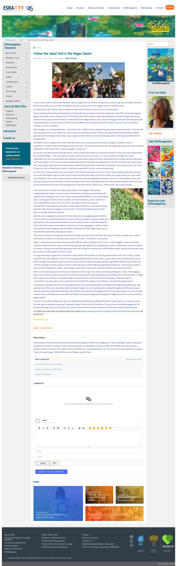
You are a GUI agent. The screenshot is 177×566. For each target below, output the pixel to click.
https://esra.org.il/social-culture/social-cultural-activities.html (109, 311)
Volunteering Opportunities (15, 542)
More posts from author (134, 359)
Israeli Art (123, 494)
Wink (110, 428)
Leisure (9, 86)
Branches (10, 114)
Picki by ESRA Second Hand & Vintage (57, 544)
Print (39, 47)
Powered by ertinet (64, 558)
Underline (47, 428)
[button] (140, 541)
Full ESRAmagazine (161, 83)
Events (9, 121)
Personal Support (11, 545)
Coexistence (42, 512)
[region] (88, 26)
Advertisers (9, 131)
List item (72, 428)
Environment (11, 67)
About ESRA (9, 534)
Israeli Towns (94, 492)
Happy (90, 428)
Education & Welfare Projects (54, 537)
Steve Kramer (71, 58)
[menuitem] (70, 8)
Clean (83, 428)
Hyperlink (54, 428)
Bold (39, 428)
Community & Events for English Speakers (17, 538)
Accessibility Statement (32, 558)
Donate (85, 534)
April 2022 (37, 58)
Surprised (98, 428)
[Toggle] (27, 52)
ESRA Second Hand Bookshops (54, 547)
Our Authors (155, 133)
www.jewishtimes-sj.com (98, 349)
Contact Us (87, 541)
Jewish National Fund (117, 122)
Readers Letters (13, 101)
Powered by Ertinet (166, 563)
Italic (43, 428)
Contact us (9, 138)
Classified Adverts (16, 177)
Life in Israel (47, 58)
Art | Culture (11, 53)
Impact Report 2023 (50, 534)
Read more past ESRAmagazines (156, 202)
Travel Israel (58, 58)
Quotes (79, 428)
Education (10, 62)
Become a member (90, 537)
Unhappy (106, 428)
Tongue (102, 428)
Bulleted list (64, 428)
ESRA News (11, 125)
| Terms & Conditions (48, 558)
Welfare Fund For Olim (13, 549)
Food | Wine (11, 72)
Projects (9, 111)
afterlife (76, 291)
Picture (58, 428)
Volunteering (11, 118)
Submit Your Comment (51, 471)
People (9, 96)
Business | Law (12, 57)
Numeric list (68, 428)
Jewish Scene (12, 81)
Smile (94, 428)
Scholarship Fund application (53, 541)
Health (9, 77)
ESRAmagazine (10, 552)
